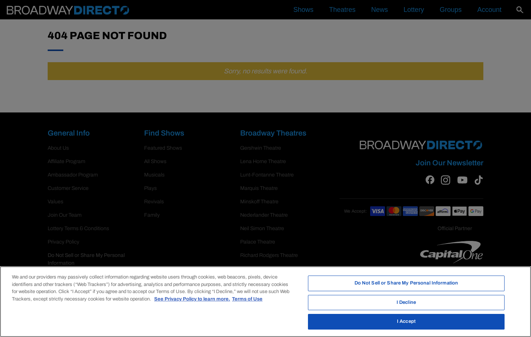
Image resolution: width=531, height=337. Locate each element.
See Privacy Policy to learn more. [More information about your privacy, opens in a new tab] (192, 299)
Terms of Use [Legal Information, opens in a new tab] (247, 299)
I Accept (406, 321)
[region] (265, 301)
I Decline (406, 302)
